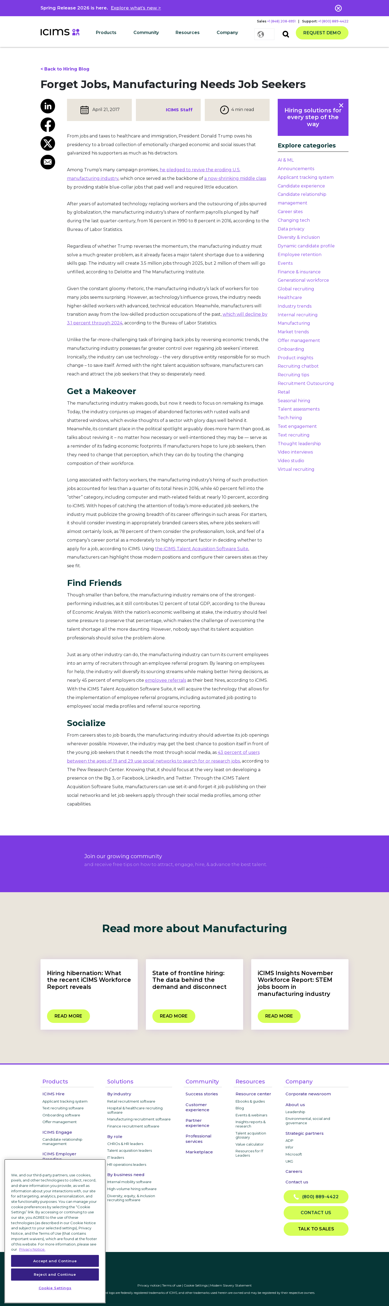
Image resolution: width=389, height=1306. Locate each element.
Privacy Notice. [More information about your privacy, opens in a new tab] (32, 1249)
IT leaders (115, 1157)
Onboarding (291, 349)
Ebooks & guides (250, 1101)
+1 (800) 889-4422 (333, 21)
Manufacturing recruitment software (139, 1119)
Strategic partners (305, 1133)
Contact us (297, 1181)
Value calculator (250, 1144)
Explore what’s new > (136, 8)
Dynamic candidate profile (306, 246)
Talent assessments (299, 409)
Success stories (202, 1093)
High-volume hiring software (132, 1189)
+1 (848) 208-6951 (281, 21)
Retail (284, 392)
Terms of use (171, 1285)
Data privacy (291, 228)
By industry (119, 1093)
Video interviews (295, 452)
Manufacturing (294, 323)
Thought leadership (299, 443)
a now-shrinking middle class (235, 178)
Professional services (199, 1138)
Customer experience (197, 1107)
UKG (289, 1161)
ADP (289, 1140)
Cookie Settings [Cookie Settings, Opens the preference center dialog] (55, 1288)
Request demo (322, 32)
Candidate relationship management (62, 1141)
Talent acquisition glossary (251, 1135)
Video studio (291, 460)
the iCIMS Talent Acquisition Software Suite (201, 548)
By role (114, 1136)
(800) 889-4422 (316, 1197)
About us (295, 1104)
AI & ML (286, 160)
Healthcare (290, 297)
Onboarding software (61, 1115)
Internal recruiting (298, 314)
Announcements (296, 168)
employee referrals (165, 680)
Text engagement (297, 426)
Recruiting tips (293, 374)
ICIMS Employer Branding (59, 1156)
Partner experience (197, 1123)
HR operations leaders (126, 1164)
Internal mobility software (129, 1182)
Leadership (295, 1112)
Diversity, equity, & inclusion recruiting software (131, 1198)
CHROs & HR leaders (125, 1144)
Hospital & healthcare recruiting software (135, 1110)
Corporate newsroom (308, 1093)
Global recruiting (296, 288)
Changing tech (294, 220)
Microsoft (294, 1154)
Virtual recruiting (296, 469)
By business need (126, 1174)
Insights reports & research (251, 1124)
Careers (294, 1171)
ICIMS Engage (57, 1132)
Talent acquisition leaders (129, 1150)
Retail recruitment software (131, 1101)
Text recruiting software (63, 1108)
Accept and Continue (55, 1261)
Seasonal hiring (294, 400)
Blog (240, 1108)
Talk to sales (316, 1228)
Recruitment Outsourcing (306, 383)
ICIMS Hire (53, 1093)
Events (285, 263)
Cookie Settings (196, 1285)
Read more (68, 1016)
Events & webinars (251, 1115)
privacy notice (331, 867)
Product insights (295, 357)
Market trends (293, 331)
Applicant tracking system (306, 177)
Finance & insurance (299, 271)
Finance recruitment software (133, 1126)
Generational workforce (303, 280)
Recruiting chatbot (298, 366)
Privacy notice (149, 1285)
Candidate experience (301, 186)
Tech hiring (290, 417)
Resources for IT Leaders (249, 1153)
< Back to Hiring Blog (65, 69)
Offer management (299, 340)
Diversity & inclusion (299, 237)
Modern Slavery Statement (231, 1285)
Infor (289, 1147)
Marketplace (199, 1151)
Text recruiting (294, 435)
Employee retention (299, 254)
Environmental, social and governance (308, 1120)
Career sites (290, 211)
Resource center (253, 1093)
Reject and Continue (55, 1274)
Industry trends (294, 306)
